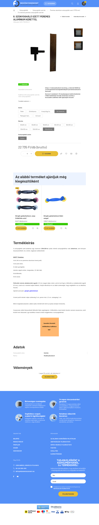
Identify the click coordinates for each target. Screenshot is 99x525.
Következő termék (80, 16)
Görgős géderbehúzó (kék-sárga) (54, 217)
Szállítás (54, 451)
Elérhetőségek (56, 454)
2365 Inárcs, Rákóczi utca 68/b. (27, 465)
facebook (14, 476)
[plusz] (31, 153)
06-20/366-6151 (21, 468)
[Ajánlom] (71, 154)
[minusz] (23, 153)
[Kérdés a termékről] (76, 154)
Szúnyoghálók (24, 10)
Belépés (16, 438)
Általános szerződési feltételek (63, 438)
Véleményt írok (49, 376)
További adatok (24, 101)
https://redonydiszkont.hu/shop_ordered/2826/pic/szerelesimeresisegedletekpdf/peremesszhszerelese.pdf (63, 89)
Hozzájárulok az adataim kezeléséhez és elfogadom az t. (66, 487)
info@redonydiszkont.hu (25, 471)
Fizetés (53, 448)
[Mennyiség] (27, 153)
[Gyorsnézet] (37, 228)
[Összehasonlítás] (61, 154)
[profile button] (78, 4)
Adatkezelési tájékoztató (60, 442)
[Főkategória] (14, 10)
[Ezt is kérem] (21, 228)
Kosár (15, 448)
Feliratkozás (68, 494)
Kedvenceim (17, 451)
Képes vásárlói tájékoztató (61, 445)
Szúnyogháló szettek (39, 10)
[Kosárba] (46, 153)
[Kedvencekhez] (66, 154)
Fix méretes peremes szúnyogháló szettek (30, 12)
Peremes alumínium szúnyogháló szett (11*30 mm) (65, 10)
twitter (22, 476)
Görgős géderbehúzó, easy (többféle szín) (25, 217)
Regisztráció (18, 442)
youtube (18, 476)
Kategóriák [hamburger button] (50, 3)
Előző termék (65, 16)
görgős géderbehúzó (31, 291)
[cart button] (84, 4)
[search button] (72, 4)
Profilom (16, 445)
